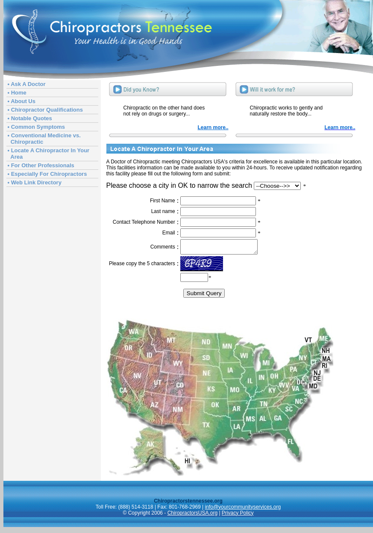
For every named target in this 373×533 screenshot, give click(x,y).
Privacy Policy (238, 515)
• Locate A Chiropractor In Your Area (49, 153)
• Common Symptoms (36, 127)
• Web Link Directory (35, 182)
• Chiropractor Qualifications (45, 110)
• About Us (21, 101)
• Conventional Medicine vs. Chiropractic (44, 138)
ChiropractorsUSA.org (192, 515)
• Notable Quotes (30, 118)
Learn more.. (212, 127)
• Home (17, 92)
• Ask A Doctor (27, 84)
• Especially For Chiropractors (47, 174)
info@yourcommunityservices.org (243, 509)
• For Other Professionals (41, 165)
